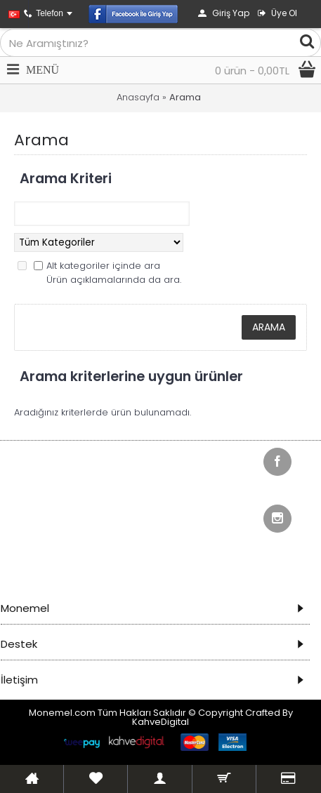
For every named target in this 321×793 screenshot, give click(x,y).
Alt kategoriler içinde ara (103, 265)
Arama (185, 97)
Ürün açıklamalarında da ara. (113, 279)
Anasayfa (138, 97)
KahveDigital (160, 721)
